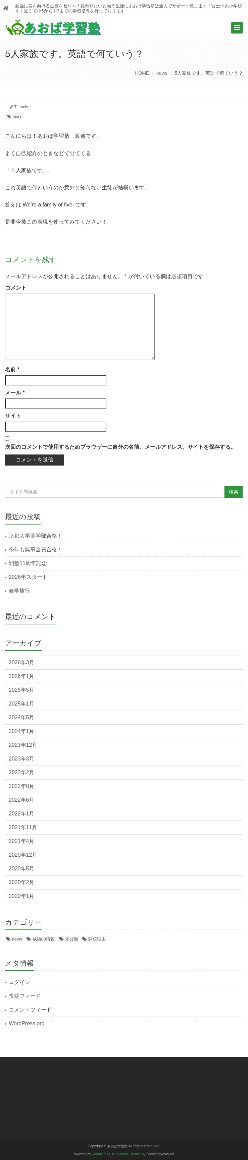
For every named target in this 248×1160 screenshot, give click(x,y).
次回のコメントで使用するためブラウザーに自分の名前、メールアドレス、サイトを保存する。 (120, 447)
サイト (13, 416)
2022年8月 (22, 786)
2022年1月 (22, 813)
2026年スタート (28, 577)
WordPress (101, 1154)
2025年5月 (22, 690)
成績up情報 (44, 938)
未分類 (71, 938)
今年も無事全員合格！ (35, 549)
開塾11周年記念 (28, 563)
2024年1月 (22, 731)
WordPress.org (26, 1023)
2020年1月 (22, 896)
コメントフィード (30, 1010)
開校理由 (97, 938)
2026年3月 (22, 662)
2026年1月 (22, 676)
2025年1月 (22, 704)
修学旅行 (19, 591)
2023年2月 (22, 772)
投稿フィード (25, 996)
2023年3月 (22, 758)
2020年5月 (22, 868)
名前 (12, 369)
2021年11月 (23, 827)
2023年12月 (23, 745)
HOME (142, 73)
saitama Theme (128, 1154)
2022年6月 (22, 800)
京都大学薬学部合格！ (35, 536)
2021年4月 (22, 841)
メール (15, 392)
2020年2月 (22, 882)
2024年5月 (22, 717)
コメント (16, 288)
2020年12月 (23, 855)
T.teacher (22, 107)
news (161, 73)
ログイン (19, 982)
